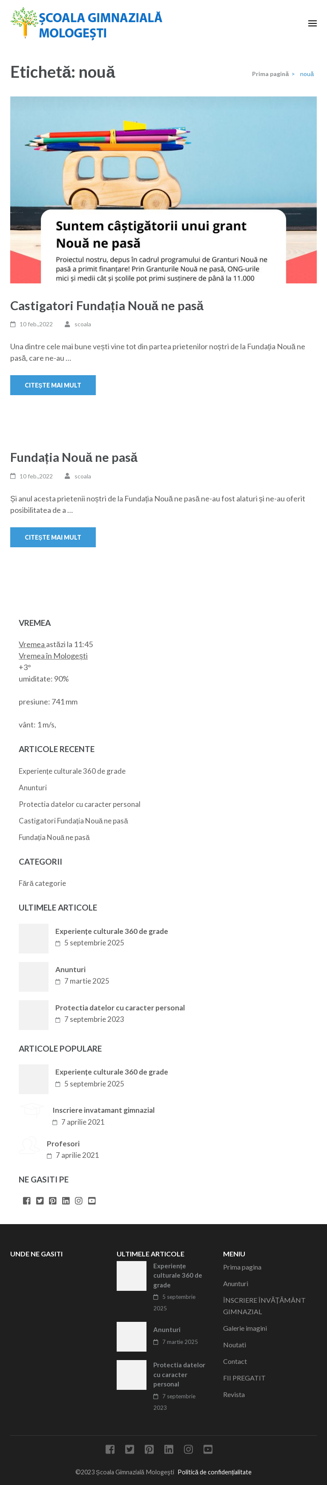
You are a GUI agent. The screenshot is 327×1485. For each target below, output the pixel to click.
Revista (234, 1394)
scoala (83, 324)
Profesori (63, 1143)
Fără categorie (42, 883)
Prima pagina (242, 1267)
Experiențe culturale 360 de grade (72, 771)
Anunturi (33, 787)
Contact (235, 1361)
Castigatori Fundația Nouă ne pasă (107, 305)
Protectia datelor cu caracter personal (80, 804)
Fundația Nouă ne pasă (74, 457)
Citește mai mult (53, 385)
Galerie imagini (245, 1328)
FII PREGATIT (244, 1378)
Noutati (234, 1345)
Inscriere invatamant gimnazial (103, 1110)
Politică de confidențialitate (215, 1472)
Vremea (32, 644)
